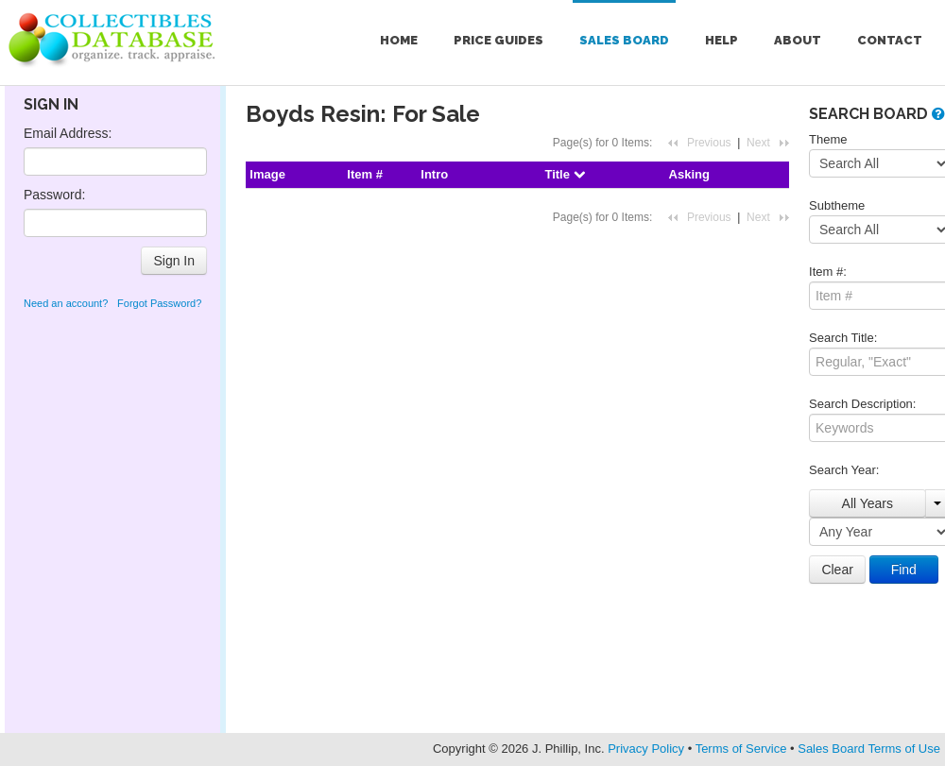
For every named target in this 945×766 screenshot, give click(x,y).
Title (564, 174)
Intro (434, 174)
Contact (889, 40)
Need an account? (66, 303)
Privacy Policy (646, 748)
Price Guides (498, 40)
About (797, 40)
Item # (365, 174)
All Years (867, 503)
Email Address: (68, 133)
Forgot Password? (159, 303)
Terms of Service (741, 748)
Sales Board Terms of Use (869, 748)
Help (721, 40)
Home (399, 40)
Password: (54, 194)
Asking (689, 174)
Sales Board (624, 40)
